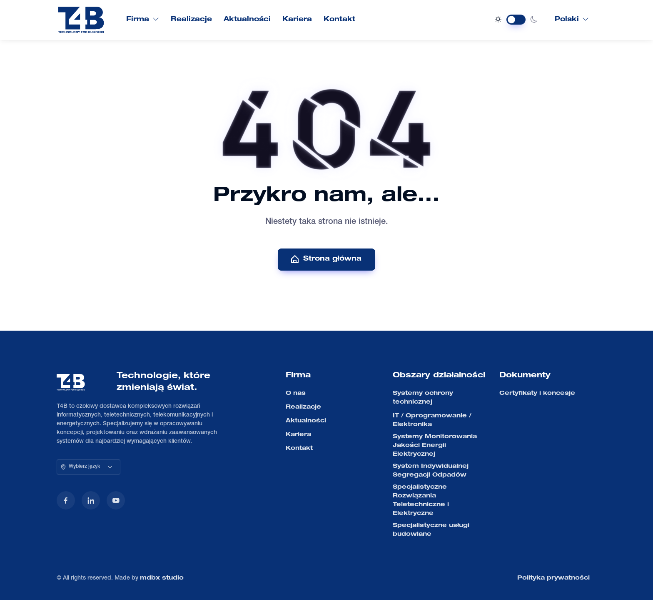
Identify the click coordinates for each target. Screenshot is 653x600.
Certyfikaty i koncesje (537, 394)
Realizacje (191, 20)
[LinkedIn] (91, 500)
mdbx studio (162, 578)
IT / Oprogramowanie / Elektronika (432, 420)
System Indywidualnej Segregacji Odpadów (431, 471)
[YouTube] (116, 500)
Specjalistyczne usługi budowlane (431, 530)
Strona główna (325, 259)
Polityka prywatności (553, 578)
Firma (142, 19)
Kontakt (339, 20)
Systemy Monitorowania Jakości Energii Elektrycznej (435, 445)
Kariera (297, 20)
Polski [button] (572, 19)
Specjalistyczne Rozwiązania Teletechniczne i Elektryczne (421, 501)
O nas (296, 394)
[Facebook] (66, 500)
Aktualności (247, 20)
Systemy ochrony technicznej (423, 398)
